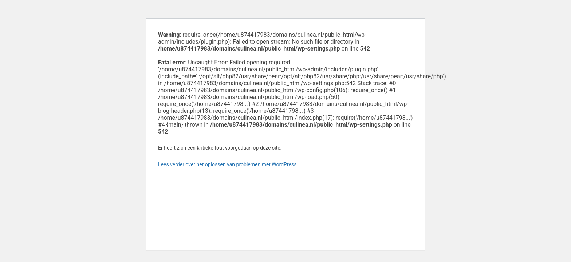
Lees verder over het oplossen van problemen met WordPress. (228, 164)
